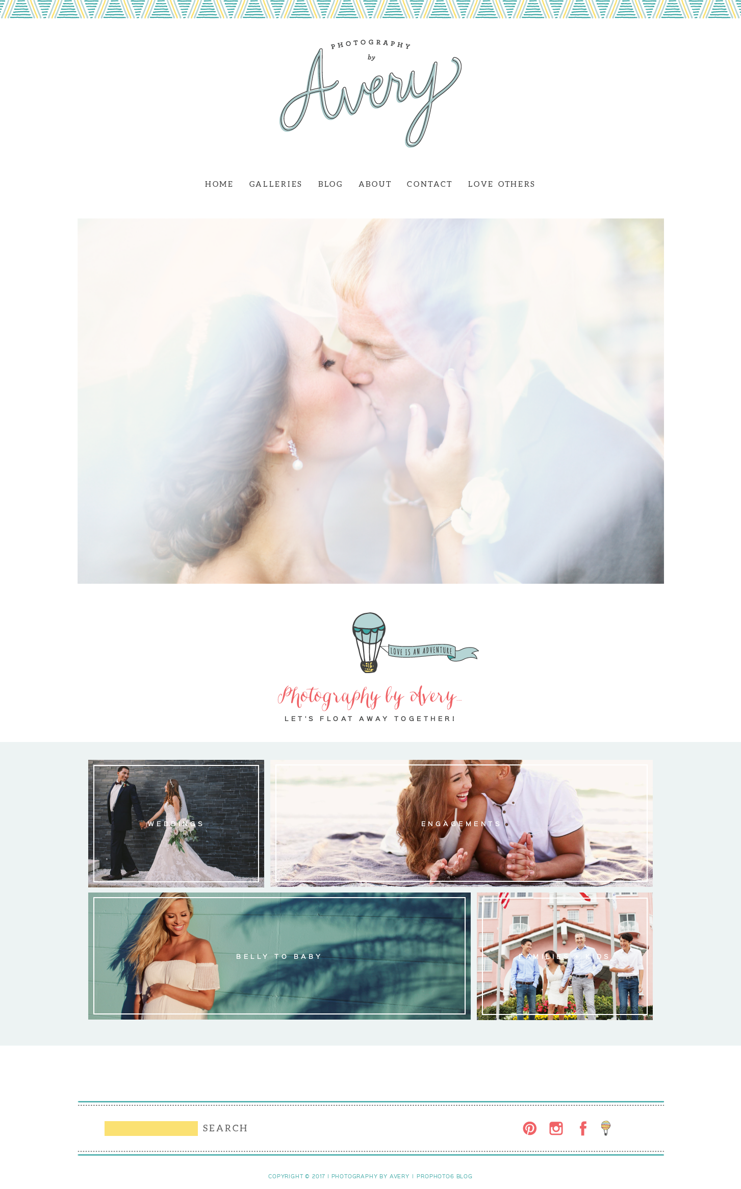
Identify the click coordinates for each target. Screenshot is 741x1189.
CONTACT (430, 184)
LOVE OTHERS (502, 184)
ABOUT (375, 184)
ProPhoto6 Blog (444, 1176)
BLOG (330, 184)
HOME (219, 184)
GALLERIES (276, 184)
